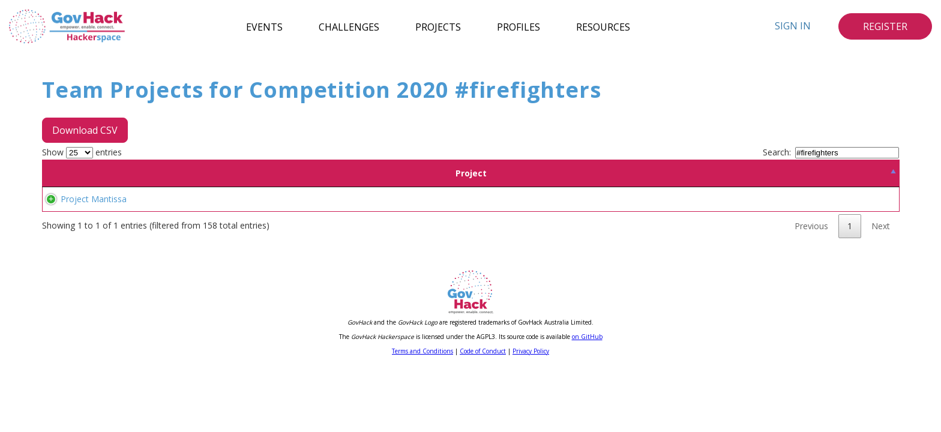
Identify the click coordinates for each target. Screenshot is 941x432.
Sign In (793, 25)
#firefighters (448, 213)
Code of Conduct (483, 380)
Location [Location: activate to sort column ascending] (313, 173)
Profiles (518, 26)
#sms (363, 213)
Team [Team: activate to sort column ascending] (251, 173)
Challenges (349, 26)
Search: (831, 152)
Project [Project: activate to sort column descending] (132, 173)
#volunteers (399, 213)
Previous (811, 254)
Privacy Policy (531, 380)
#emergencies (502, 213)
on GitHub (587, 365)
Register (885, 26)
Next (880, 254)
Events (264, 26)
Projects (438, 26)
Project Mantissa (82, 213)
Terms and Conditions (422, 380)
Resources (603, 26)
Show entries (82, 152)
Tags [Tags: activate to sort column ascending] (623, 173)
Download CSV (85, 130)
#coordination (559, 213)
